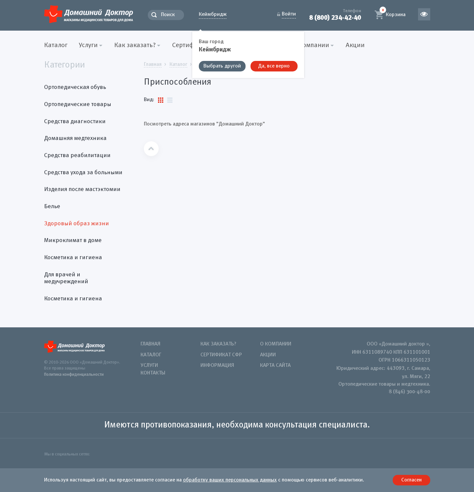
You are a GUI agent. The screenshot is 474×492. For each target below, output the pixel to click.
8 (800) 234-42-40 (335, 17)
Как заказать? (218, 344)
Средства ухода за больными (83, 173)
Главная (150, 344)
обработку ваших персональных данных (230, 480)
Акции (355, 45)
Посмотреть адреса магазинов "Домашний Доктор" (204, 124)
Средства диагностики (75, 121)
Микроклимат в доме (73, 240)
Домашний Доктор (88, 14)
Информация (217, 365)
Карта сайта (275, 365)
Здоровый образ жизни (76, 224)
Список (170, 100)
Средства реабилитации (77, 155)
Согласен (411, 480)
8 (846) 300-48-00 (409, 392)
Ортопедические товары (77, 104)
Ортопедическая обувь (75, 87)
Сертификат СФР (221, 355)
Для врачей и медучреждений (66, 278)
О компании (275, 344)
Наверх (151, 148)
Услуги (149, 365)
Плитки (161, 100)
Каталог (55, 45)
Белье (52, 206)
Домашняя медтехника (75, 138)
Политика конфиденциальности (74, 374)
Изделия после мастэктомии (82, 189)
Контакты (153, 373)
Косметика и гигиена (73, 257)
